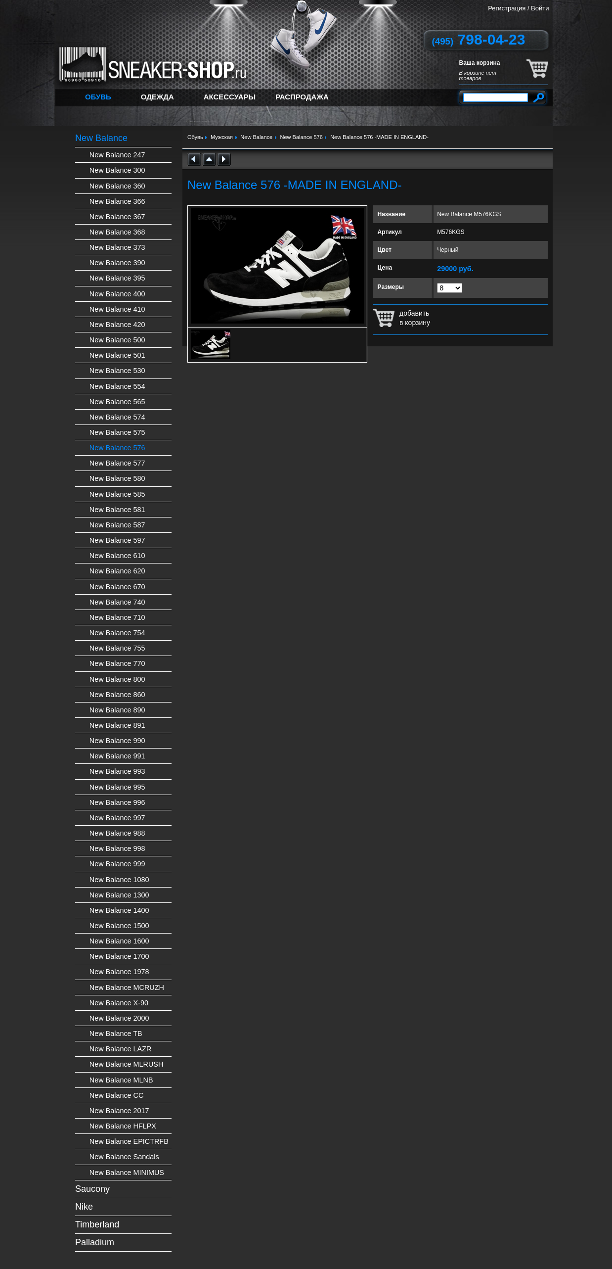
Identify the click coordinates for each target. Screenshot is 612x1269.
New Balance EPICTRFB (129, 1141)
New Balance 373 (117, 247)
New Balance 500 (117, 340)
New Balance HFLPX (122, 1126)
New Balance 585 (117, 494)
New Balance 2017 (119, 1111)
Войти (540, 8)
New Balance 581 (117, 510)
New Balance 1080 (119, 880)
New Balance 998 (117, 848)
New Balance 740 (117, 602)
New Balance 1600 (119, 941)
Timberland (97, 1224)
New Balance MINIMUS (126, 1172)
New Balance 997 (117, 818)
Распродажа (302, 97)
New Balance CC (116, 1095)
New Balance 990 (117, 741)
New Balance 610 (117, 556)
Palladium (94, 1242)
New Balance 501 (117, 355)
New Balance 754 (117, 633)
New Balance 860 (117, 695)
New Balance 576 (117, 448)
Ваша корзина (479, 62)
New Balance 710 (117, 617)
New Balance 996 (117, 802)
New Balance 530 (117, 371)
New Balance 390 (117, 263)
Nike (84, 1207)
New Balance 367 (117, 217)
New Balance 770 (117, 663)
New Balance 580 (117, 478)
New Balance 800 (117, 679)
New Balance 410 (117, 309)
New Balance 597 (117, 540)
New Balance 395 (117, 278)
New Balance (101, 138)
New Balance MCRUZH (126, 987)
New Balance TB (115, 1033)
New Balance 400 (117, 294)
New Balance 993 (117, 771)
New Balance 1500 (119, 926)
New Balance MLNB (121, 1080)
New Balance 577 (117, 463)
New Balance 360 (117, 186)
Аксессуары (230, 97)
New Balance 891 (117, 725)
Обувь (98, 97)
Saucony (92, 1189)
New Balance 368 (117, 232)
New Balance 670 (117, 587)
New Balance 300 (117, 170)
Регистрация (506, 8)
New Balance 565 (117, 402)
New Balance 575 (117, 432)
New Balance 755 (117, 648)
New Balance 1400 (119, 910)
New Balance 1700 (119, 956)
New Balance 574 (117, 417)
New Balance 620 (117, 571)
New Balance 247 (117, 155)
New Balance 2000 (119, 1018)
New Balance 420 (117, 325)
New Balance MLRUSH (126, 1064)
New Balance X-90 (118, 1003)
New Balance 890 (117, 710)
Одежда (157, 97)
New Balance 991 (117, 756)
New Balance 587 (117, 525)
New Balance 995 (117, 787)
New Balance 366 (117, 201)
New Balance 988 (117, 833)
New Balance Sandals (124, 1157)
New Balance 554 (117, 386)
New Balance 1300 (119, 895)
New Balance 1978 (119, 972)
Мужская (222, 137)
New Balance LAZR (120, 1049)
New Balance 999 (117, 864)
